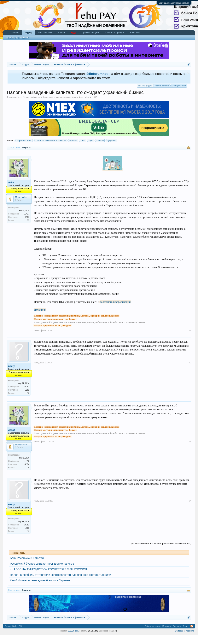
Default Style (11, 626)
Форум (28, 33)
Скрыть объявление (188, 73)
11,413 (27, 214)
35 (28, 220)
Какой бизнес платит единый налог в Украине (40, 580)
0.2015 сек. (73, 631)
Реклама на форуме (115, 32)
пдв (90, 140)
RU (20, 626)
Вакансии (135, 32)
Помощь (166, 626)
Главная (15, 32)
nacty (11, 366)
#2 (190, 362)
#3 (190, 441)
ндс (82, 140)
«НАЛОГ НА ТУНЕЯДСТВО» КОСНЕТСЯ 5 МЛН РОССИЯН (49, 569)
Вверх (186, 626)
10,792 (27, 387)
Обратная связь (152, 626)
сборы (100, 140)
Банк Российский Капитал (27, 558)
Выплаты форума (145, 86)
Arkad (81, 97)
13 (28, 393)
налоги (73, 140)
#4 (190, 501)
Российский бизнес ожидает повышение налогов (42, 563)
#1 (190, 330)
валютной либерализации (115, 301)
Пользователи (45, 32)
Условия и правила (184, 631)
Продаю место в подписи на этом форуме (55, 319)
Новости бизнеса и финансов (38, 97)
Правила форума (90, 32)
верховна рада (23, 140)
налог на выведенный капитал (50, 140)
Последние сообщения (17, 37)
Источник (39, 309)
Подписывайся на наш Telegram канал (170, 85)
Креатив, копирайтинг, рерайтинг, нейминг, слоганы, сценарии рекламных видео (76, 315)
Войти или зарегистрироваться (174, 3)
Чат (73, 32)
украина (111, 140)
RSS (191, 626)
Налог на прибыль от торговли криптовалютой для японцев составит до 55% (60, 574)
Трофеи (62, 32)
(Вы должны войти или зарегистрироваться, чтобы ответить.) (161, 543)
